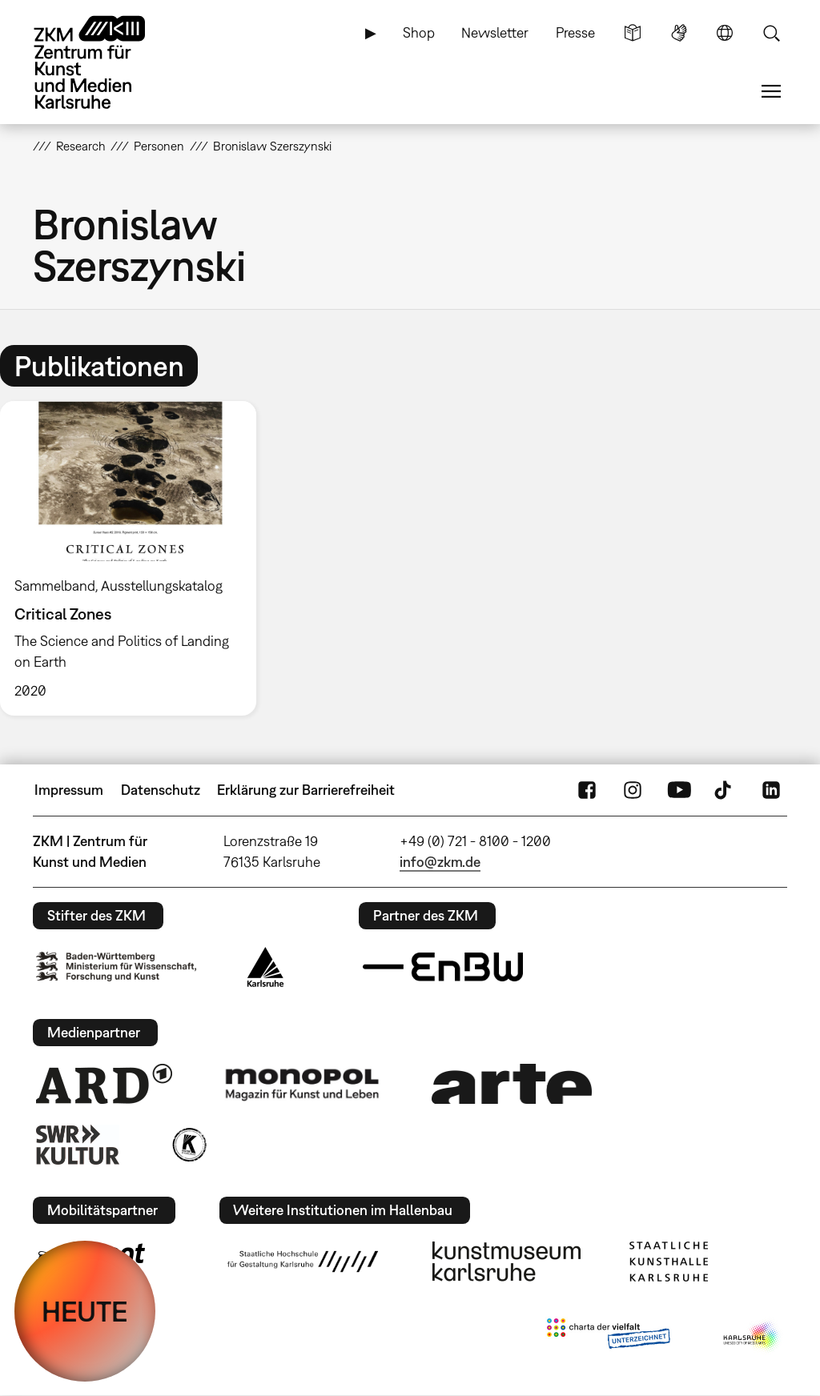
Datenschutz (160, 789)
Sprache (725, 32)
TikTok (725, 790)
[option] (135, 558)
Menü (771, 91)
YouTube (679, 790)
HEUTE (85, 1311)
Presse (575, 32)
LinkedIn (771, 790)
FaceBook (587, 790)
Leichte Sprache (633, 32)
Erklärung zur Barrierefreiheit (306, 789)
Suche (771, 32)
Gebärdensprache (679, 32)
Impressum (68, 789)
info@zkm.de (440, 861)
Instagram (633, 790)
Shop (419, 32)
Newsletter (495, 32)
